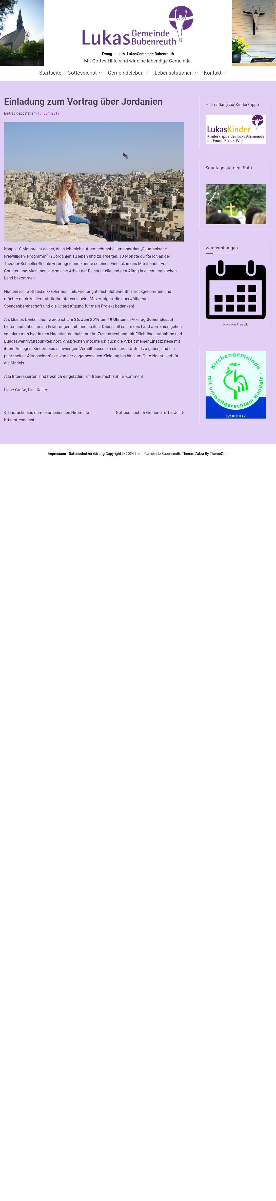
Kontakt (215, 72)
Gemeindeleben (128, 72)
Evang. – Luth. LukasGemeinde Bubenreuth (138, 54)
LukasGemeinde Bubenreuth (157, 454)
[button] (99, 72)
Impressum (57, 454)
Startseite (50, 72)
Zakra (199, 454)
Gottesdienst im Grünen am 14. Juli (148, 412)
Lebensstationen (176, 72)
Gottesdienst (85, 72)
